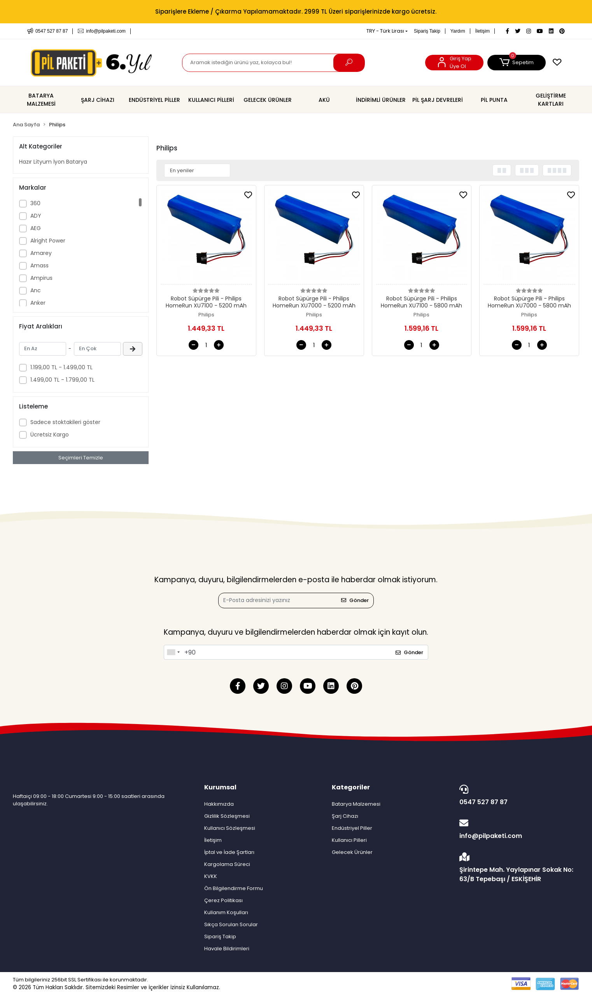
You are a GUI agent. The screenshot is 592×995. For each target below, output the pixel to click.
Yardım (457, 31)
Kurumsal (220, 787)
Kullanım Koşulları (226, 912)
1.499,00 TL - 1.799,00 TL (62, 380)
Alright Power (47, 240)
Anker (38, 303)
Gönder (355, 600)
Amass (39, 265)
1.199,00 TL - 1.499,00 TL (61, 367)
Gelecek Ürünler (352, 852)
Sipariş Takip (427, 31)
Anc (35, 290)
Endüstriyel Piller (352, 828)
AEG (35, 228)
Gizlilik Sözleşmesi (227, 816)
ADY (35, 216)
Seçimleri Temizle (80, 457)
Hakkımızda (219, 804)
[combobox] (173, 652)
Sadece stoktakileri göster (65, 422)
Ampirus (41, 278)
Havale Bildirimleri (226, 948)
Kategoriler (351, 787)
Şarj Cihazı (345, 816)
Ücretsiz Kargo (49, 434)
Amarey (41, 253)
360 (35, 203)
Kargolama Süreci (227, 864)
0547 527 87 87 (517, 795)
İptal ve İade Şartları (229, 852)
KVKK (210, 876)
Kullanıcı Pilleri (349, 840)
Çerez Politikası (223, 900)
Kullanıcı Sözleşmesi (229, 828)
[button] (516, 62)
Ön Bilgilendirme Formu (233, 888)
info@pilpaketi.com (517, 829)
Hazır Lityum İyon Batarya (53, 162)
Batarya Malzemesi (356, 804)
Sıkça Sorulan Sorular (231, 924)
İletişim (482, 31)
